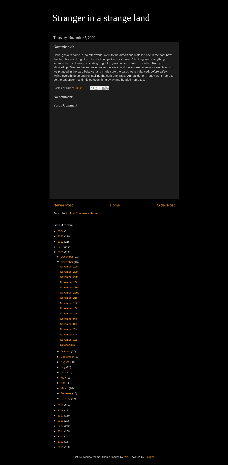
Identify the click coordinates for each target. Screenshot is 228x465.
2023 (60, 236)
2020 (60, 252)
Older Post (166, 205)
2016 (60, 420)
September (68, 356)
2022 (60, 241)
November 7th (68, 329)
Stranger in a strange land (101, 18)
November (67, 262)
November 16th (69, 303)
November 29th (69, 266)
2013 (60, 436)
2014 (60, 431)
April (64, 382)
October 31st (67, 344)
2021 (60, 246)
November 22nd (69, 292)
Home (115, 205)
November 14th (69, 313)
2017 (60, 415)
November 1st (68, 339)
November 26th (69, 282)
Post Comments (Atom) (84, 213)
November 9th (68, 318)
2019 (60, 405)
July (63, 367)
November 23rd (69, 287)
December (67, 256)
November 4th (68, 334)
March (65, 388)
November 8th (68, 324)
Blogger (149, 456)
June (64, 372)
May (64, 377)
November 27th (69, 276)
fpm (126, 456)
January (66, 398)
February (66, 393)
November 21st (69, 297)
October (66, 351)
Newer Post (63, 205)
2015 (60, 425)
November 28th (69, 271)
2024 (60, 231)
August (65, 361)
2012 (60, 441)
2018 (60, 410)
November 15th (69, 308)
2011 (60, 447)
